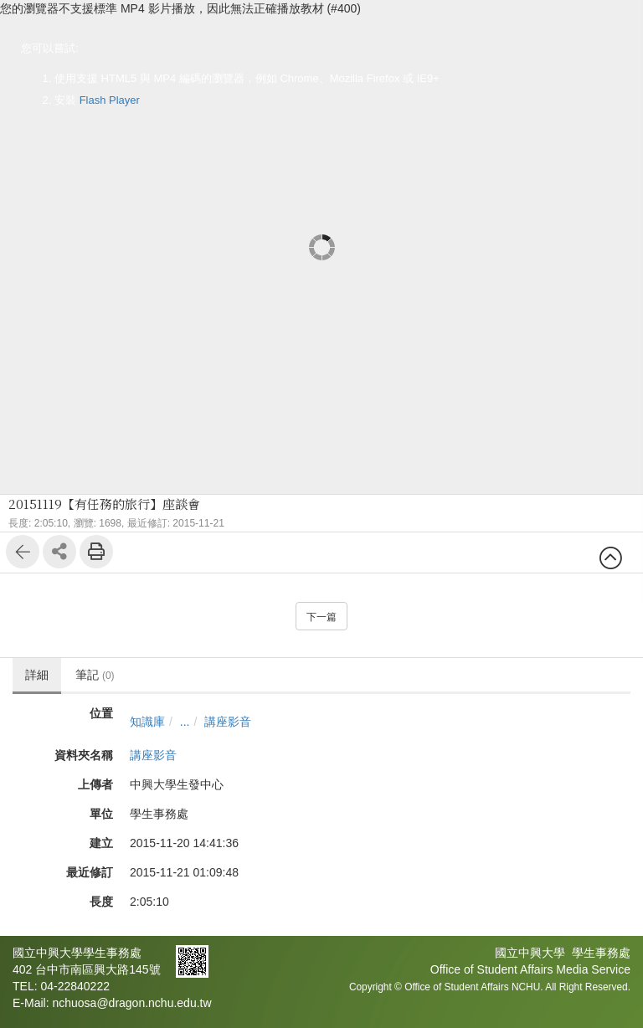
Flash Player (110, 100)
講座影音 (227, 721)
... (185, 721)
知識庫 (147, 721)
